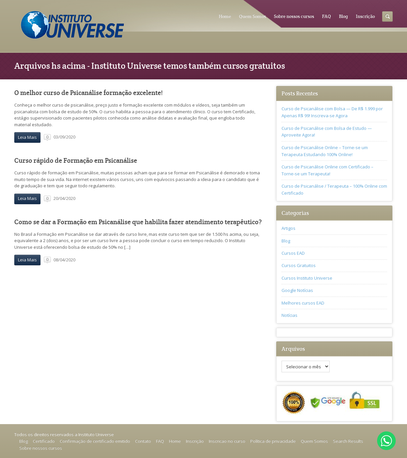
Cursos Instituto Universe (307, 278)
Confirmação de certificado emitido (95, 441)
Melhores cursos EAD (303, 303)
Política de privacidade (273, 441)
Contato (143, 441)
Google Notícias (297, 290)
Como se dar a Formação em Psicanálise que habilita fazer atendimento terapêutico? (138, 222)
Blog (343, 16)
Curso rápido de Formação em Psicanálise (75, 160)
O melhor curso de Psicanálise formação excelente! (88, 93)
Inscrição (365, 16)
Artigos (288, 228)
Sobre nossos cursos (294, 16)
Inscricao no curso (227, 441)
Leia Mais (27, 137)
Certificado (44, 441)
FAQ (326, 16)
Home (225, 16)
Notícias (289, 315)
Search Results (348, 441)
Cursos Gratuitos (299, 265)
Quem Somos (252, 16)
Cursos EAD (293, 253)
